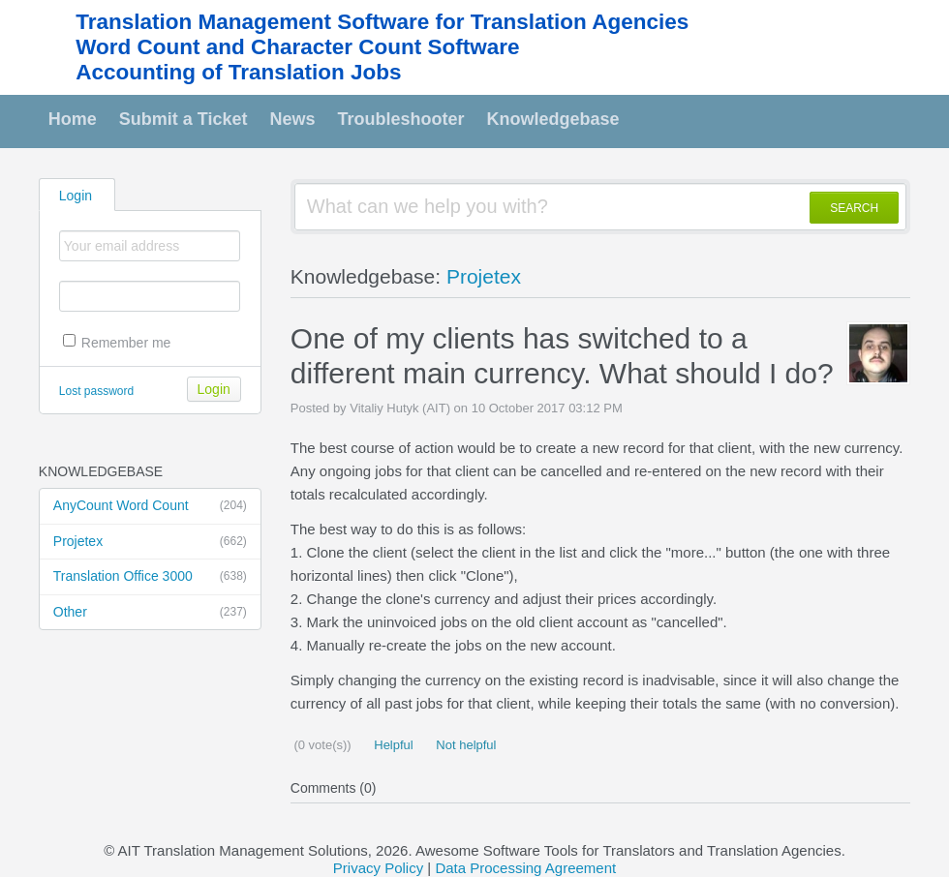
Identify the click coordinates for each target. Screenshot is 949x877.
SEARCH (854, 208)
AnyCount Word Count (150, 506)
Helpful (392, 745)
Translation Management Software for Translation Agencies (382, 22)
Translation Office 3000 (150, 577)
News (293, 119)
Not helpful (465, 745)
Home (72, 119)
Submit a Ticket (183, 119)
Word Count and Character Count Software (297, 47)
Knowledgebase (553, 119)
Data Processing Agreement (525, 868)
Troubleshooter (401, 119)
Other (150, 612)
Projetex (150, 542)
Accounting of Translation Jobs (238, 72)
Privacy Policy (378, 868)
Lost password (96, 391)
